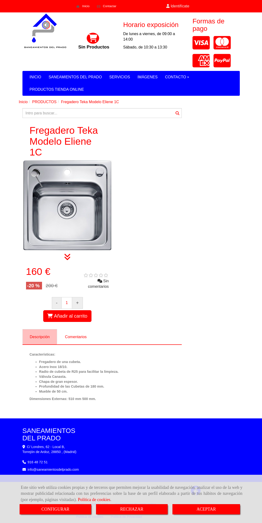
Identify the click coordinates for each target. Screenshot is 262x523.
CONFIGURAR (55, 509)
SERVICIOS (119, 77)
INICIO (35, 77)
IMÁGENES (147, 77)
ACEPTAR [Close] (206, 509)
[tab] (39, 337)
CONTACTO (177, 77)
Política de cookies (94, 499)
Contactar (106, 6)
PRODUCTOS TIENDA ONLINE (57, 89)
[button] (178, 6)
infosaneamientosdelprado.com (53, 469)
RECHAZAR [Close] (131, 509)
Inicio (82, 6)
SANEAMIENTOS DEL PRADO (75, 77)
